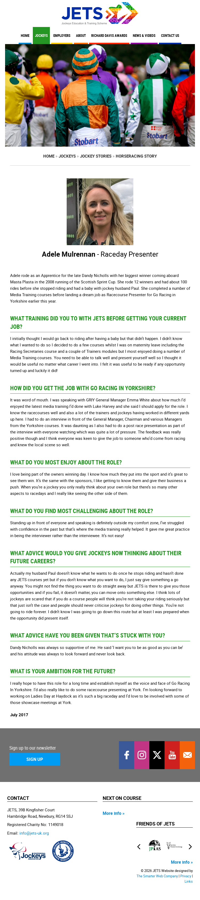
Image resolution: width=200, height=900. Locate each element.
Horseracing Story (136, 156)
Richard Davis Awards (109, 35)
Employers (61, 35)
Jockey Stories (95, 156)
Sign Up (34, 759)
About (81, 35)
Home (25, 35)
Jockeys (41, 35)
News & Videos (144, 35)
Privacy (185, 876)
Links (189, 881)
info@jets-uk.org (34, 833)
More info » (114, 813)
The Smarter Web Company (157, 876)
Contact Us (170, 35)
